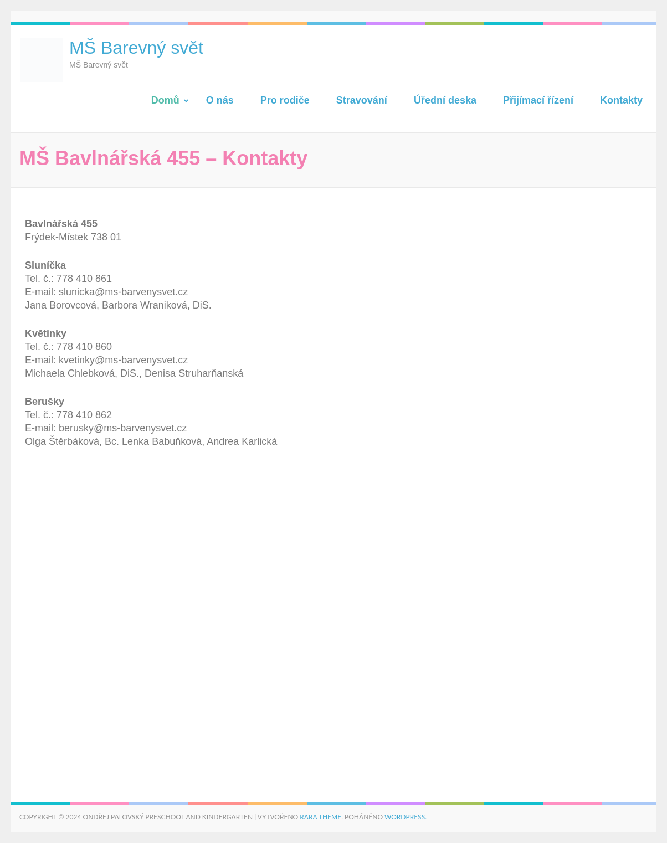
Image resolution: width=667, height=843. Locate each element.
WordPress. (405, 817)
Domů (165, 100)
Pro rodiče (285, 100)
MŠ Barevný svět (136, 48)
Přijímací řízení (538, 100)
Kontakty (621, 100)
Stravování (361, 100)
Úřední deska (445, 100)
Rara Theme (320, 817)
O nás (220, 100)
